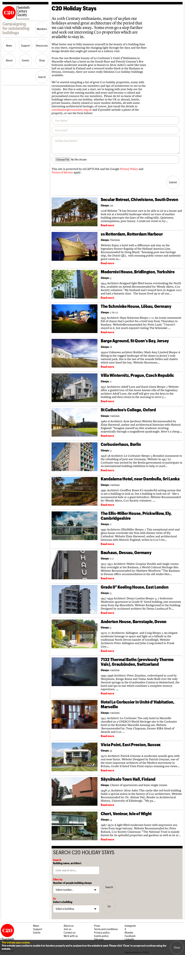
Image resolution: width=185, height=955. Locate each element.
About (9, 60)
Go (109, 906)
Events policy (101, 935)
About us (69, 925)
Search (42, 76)
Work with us (71, 935)
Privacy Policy (129, 169)
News (9, 45)
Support (25, 45)
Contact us (69, 932)
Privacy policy (102, 932)
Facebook (130, 935)
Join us (67, 929)
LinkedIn (129, 939)
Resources (42, 45)
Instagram (130, 925)
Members (42, 28)
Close (177, 947)
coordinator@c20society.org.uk (72, 110)
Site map (99, 939)
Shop (42, 60)
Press (97, 925)
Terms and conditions (106, 929)
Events (25, 60)
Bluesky (129, 932)
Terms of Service (62, 172)
